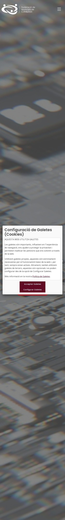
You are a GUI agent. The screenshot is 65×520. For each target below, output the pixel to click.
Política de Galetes (41, 276)
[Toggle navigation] (59, 9)
